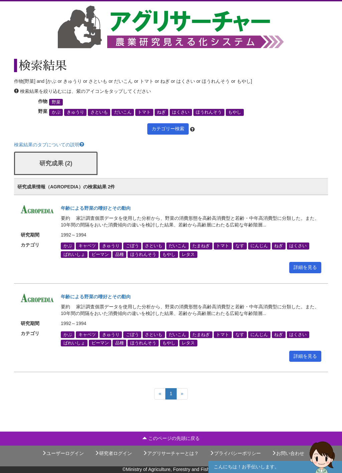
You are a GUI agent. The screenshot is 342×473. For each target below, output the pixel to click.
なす (239, 246)
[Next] (182, 394)
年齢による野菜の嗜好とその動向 (96, 208)
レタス (188, 254)
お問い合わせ (288, 453)
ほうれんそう (209, 112)
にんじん (259, 246)
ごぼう (132, 246)
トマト (144, 112)
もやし (234, 112)
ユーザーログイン (63, 453)
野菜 (56, 102)
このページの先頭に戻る (171, 438)
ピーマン (100, 254)
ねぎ (161, 112)
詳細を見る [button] (305, 267)
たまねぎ (201, 246)
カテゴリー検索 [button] (168, 128)
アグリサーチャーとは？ (171, 453)
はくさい (180, 112)
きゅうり (75, 112)
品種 (119, 254)
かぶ (56, 112)
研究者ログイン (113, 453)
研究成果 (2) (55, 163)
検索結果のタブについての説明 (49, 144)
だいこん (123, 112)
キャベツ (87, 246)
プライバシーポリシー (235, 453)
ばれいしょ (74, 254)
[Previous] (160, 394)
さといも (99, 112)
